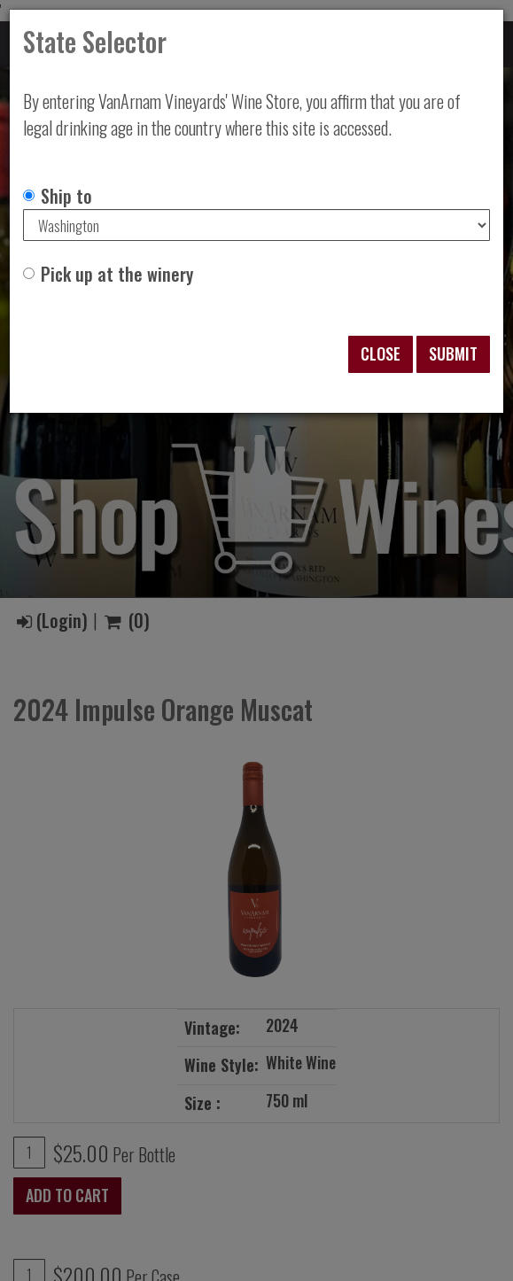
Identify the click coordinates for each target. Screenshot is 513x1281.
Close (380, 353)
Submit (453, 353)
